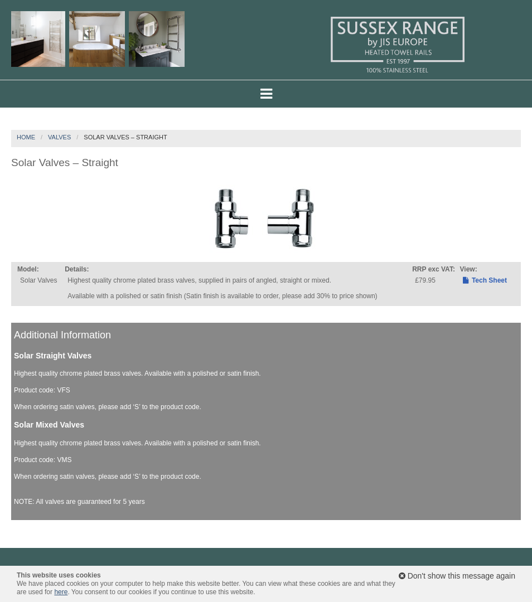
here (60, 592)
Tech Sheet (485, 280)
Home (26, 137)
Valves (59, 137)
